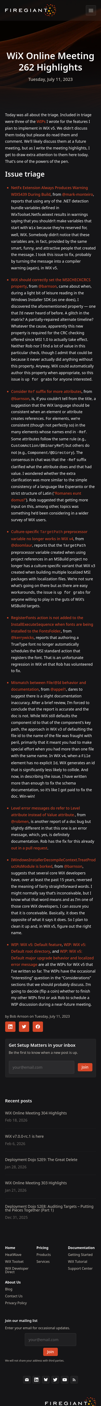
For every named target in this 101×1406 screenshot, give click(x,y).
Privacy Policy (16, 1297)
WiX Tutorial (77, 1256)
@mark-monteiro (77, 194)
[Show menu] (91, 10)
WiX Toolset (14, 1256)
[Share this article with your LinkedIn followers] (10, 1021)
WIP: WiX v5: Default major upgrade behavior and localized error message (52, 952)
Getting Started (80, 1249)
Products (44, 1249)
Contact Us (14, 1291)
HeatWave (13, 1249)
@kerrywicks (22, 633)
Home (10, 1242)
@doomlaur (21, 541)
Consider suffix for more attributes (46, 390)
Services (43, 1256)
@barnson (47, 285)
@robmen (20, 816)
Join (85, 1061)
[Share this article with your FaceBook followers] (38, 1021)
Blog (8, 1284)
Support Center (80, 1263)
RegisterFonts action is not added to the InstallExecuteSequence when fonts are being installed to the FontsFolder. (52, 620)
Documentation (81, 1242)
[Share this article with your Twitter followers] (24, 1021)
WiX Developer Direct (17, 1265)
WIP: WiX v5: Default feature (36, 939)
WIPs (41, 121)
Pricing (42, 1242)
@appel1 (58, 684)
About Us (13, 1277)
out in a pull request (29, 842)
